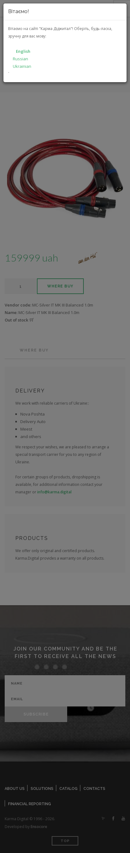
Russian (20, 59)
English (23, 51)
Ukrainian (22, 66)
